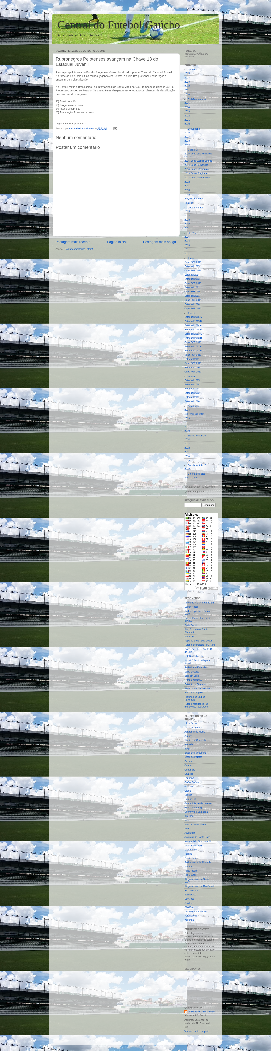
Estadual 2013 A (193, 334)
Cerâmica (189, 769)
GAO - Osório (191, 782)
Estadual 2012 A (193, 346)
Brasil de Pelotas (193, 757)
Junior (191, 258)
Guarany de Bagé (193, 807)
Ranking (188, 203)
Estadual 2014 (192, 275)
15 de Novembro (193, 727)
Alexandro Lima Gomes (201, 1011)
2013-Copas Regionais (196, 173)
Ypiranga (189, 920)
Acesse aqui (190, 477)
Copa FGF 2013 (192, 283)
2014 (187, 77)
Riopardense (191, 890)
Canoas (188, 765)
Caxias (188, 761)
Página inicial (116, 242)
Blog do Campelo (193, 692)
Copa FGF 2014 (192, 270)
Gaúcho (188, 786)
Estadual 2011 (192, 296)
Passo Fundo (191, 858)
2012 (187, 86)
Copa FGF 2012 (192, 291)
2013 (187, 82)
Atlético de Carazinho (195, 740)
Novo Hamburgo (193, 845)
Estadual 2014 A (193, 325)
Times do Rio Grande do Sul (199, 602)
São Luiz (189, 903)
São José (189, 898)
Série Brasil (190, 625)
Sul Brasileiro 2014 (194, 414)
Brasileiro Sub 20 (197, 435)
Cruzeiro (188, 774)
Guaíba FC (190, 799)
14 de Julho (190, 723)
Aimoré (188, 736)
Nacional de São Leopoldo (198, 841)
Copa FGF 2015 (192, 262)
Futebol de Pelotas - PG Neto (199, 645)
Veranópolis (190, 915)
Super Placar (191, 607)
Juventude (189, 833)
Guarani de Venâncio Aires (198, 803)
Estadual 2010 (192, 304)
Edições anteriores (194, 198)
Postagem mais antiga (159, 242)
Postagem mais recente (73, 242)
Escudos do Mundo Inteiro (198, 688)
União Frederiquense (195, 911)
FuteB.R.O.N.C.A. (193, 656)
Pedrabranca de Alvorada (197, 862)
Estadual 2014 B (193, 329)
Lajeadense (190, 849)
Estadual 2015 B (193, 321)
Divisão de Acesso (197, 99)
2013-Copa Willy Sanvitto (197, 177)
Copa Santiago (195, 207)
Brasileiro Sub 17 (197, 465)
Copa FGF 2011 (192, 300)
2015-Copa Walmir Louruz (198, 161)
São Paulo (189, 907)
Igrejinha (188, 816)
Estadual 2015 (192, 266)
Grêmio (188, 795)
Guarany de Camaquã (196, 812)
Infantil (191, 376)
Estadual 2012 (192, 287)
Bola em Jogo (191, 676)
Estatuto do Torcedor (195, 684)
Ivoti (186, 828)
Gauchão (192, 69)
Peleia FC (189, 636)
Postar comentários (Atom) (79, 249)
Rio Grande (190, 875)
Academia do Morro (194, 731)
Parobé (188, 854)
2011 (187, 90)
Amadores (193, 406)
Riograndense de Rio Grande (199, 886)
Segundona (194, 129)
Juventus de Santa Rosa (197, 837)
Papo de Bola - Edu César (198, 640)
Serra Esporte (191, 671)
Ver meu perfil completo (196, 1031)
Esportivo (189, 778)
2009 (187, 194)
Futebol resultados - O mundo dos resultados (196, 705)
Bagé (187, 748)
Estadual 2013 (192, 279)
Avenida (188, 744)
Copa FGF (193, 150)
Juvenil (191, 313)
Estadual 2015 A (193, 317)
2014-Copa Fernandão (196, 165)
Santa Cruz (190, 894)
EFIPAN (192, 233)
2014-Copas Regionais (196, 169)
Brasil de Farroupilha (195, 753)
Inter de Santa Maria (195, 824)
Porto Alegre (190, 870)
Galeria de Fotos (196, 474)
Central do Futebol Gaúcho (118, 24)
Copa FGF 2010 (192, 308)
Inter (186, 820)
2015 (187, 73)
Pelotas (188, 866)
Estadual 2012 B (193, 350)
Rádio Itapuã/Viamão (195, 667)
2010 (187, 94)
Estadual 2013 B (193, 338)
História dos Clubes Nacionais (194, 698)
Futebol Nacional (193, 680)
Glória (187, 791)
